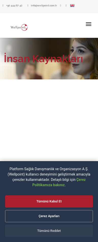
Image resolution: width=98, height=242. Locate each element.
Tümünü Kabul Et (49, 201)
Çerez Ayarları (49, 216)
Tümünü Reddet (49, 231)
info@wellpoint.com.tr (42, 5)
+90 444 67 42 (12, 5)
